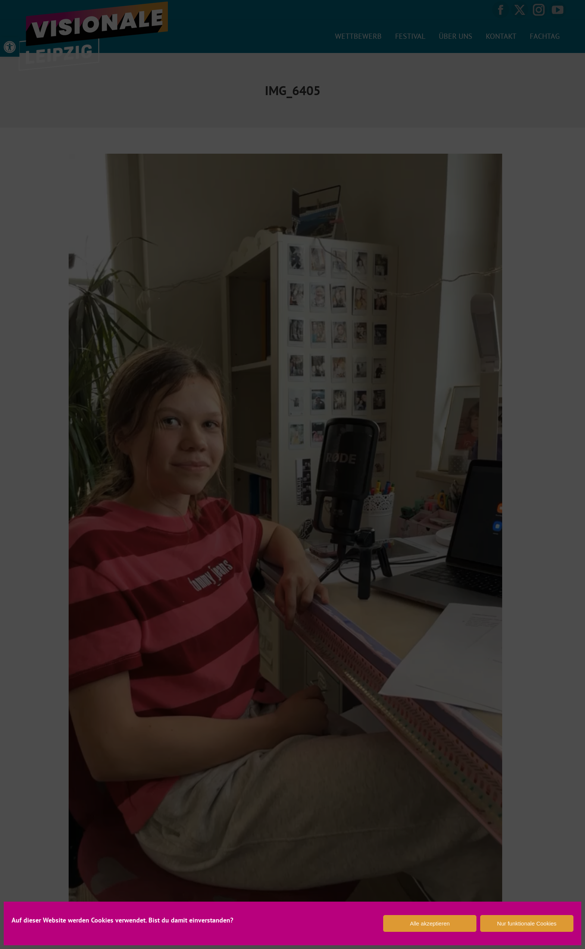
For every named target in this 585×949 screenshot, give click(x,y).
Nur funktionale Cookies (526, 923)
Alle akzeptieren (430, 923)
